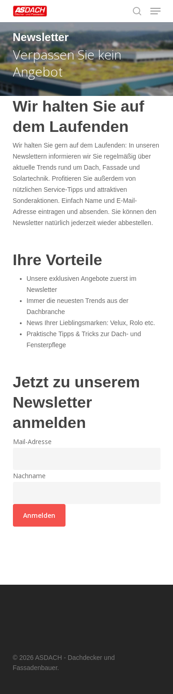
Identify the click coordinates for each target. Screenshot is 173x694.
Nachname (29, 475)
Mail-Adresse (32, 441)
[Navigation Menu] (155, 11)
